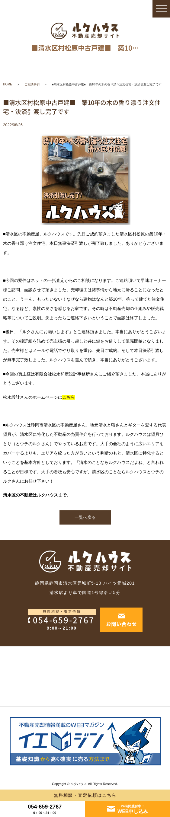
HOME (7, 84)
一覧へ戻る (85, 517)
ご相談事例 (32, 84)
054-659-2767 (64, 620)
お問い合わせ (121, 623)
